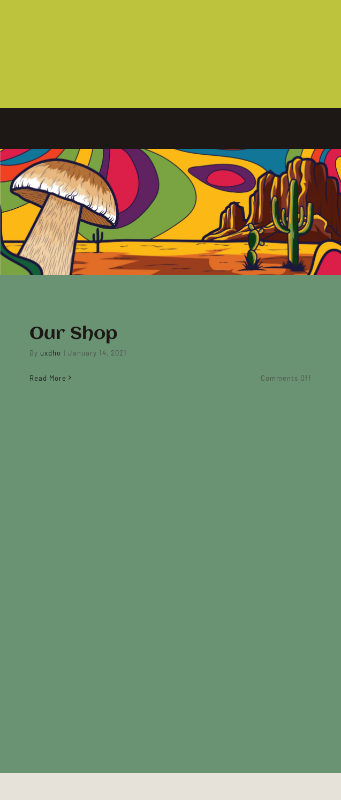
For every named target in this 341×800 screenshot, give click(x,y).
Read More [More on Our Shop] (47, 378)
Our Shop (73, 334)
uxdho (50, 353)
